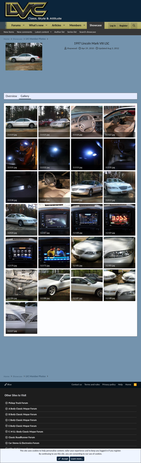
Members (75, 25)
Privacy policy (109, 384)
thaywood (72, 48)
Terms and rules (92, 384)
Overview (11, 96)
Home (128, 384)
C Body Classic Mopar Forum (23, 420)
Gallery (25, 96)
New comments (24, 32)
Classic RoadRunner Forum (22, 437)
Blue (8, 384)
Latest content (42, 32)
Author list (59, 32)
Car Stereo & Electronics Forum (24, 443)
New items (9, 32)
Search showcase (87, 32)
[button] (23, 25)
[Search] (134, 26)
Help (120, 384)
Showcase (96, 25)
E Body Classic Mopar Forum (23, 426)
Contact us (77, 384)
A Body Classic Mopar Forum (23, 408)
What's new (36, 25)
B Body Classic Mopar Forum (23, 414)
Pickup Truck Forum (18, 403)
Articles (56, 25)
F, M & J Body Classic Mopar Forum (26, 431)
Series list (72, 32)
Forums (16, 25)
